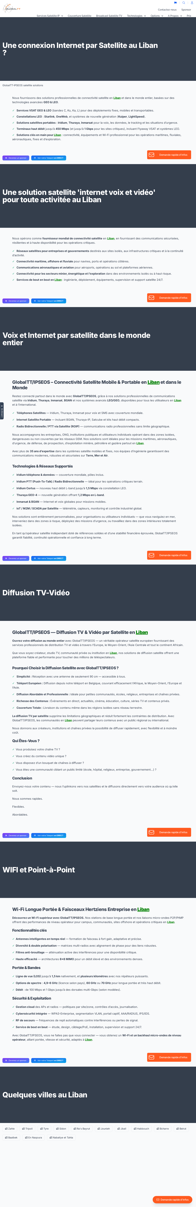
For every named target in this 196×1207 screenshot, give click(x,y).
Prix (189, 15)
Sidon (61, 1128)
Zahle (10, 1128)
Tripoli (27, 1128)
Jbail (121, 1128)
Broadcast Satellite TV (109, 15)
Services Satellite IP (50, 15)
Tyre (44, 1128)
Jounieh (104, 1128)
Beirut (181, 1128)
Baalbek (11, 1137)
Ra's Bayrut (82, 1128)
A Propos (175, 15)
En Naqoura (33, 1137)
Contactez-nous (167, 9)
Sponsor (186, 9)
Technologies (136, 15)
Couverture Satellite (79, 15)
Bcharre (163, 1128)
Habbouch (141, 1128)
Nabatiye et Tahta (61, 1137)
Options (157, 15)
